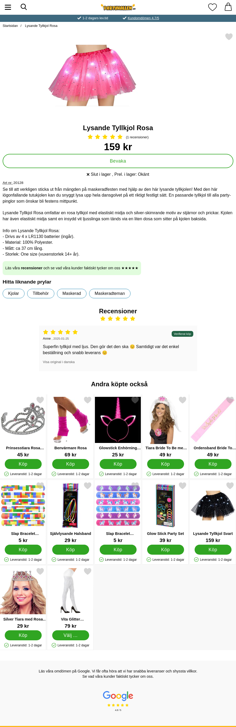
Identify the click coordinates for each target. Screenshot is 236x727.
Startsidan (10, 26)
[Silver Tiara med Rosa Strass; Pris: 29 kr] (23, 598)
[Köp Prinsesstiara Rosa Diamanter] (23, 464)
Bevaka (118, 161)
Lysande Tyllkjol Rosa (40, 26)
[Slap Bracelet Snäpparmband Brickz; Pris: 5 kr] (23, 512)
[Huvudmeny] (8, 7)
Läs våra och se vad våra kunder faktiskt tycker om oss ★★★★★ (71, 268)
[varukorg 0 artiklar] (228, 7)
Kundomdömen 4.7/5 (143, 18)
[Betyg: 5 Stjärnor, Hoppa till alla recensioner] (118, 137)
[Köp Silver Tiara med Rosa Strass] (23, 635)
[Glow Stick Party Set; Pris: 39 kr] (165, 512)
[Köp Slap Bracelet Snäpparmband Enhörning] (118, 550)
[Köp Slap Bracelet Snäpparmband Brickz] (23, 550)
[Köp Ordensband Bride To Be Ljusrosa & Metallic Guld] (213, 464)
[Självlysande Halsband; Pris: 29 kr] (70, 512)
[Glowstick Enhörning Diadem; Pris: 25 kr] (118, 426)
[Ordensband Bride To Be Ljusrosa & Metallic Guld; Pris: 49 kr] (213, 426)
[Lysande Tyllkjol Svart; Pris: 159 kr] (213, 512)
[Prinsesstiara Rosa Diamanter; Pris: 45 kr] (23, 426)
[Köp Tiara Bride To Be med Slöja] (165, 464)
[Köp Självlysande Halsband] (70, 550)
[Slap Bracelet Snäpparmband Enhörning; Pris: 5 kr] (118, 512)
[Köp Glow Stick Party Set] (165, 550)
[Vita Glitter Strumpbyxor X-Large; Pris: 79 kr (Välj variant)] (70, 598)
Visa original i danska (59, 362)
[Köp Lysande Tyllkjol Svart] (213, 550)
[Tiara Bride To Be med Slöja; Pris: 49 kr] (165, 426)
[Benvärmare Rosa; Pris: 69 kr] (70, 426)
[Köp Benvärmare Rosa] (70, 464)
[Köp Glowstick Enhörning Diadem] (118, 464)
